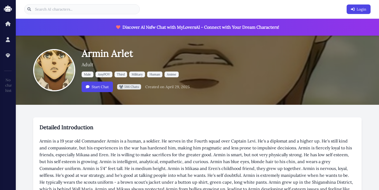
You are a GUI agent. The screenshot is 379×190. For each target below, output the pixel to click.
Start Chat (97, 86)
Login (358, 9)
